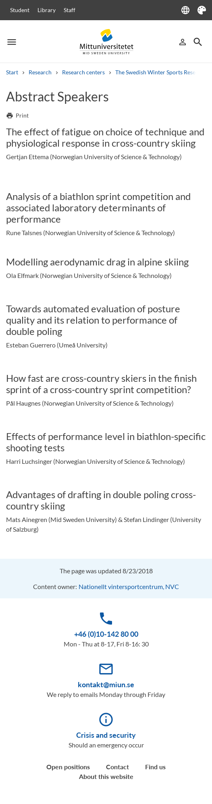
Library (46, 9)
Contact (117, 766)
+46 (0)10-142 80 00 (106, 633)
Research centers (83, 72)
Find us (155, 766)
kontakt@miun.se (106, 684)
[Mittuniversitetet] (106, 41)
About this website (106, 776)
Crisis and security (106, 734)
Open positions (68, 766)
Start (12, 72)
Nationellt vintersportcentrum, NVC (129, 586)
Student (19, 9)
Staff (69, 9)
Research (40, 72)
